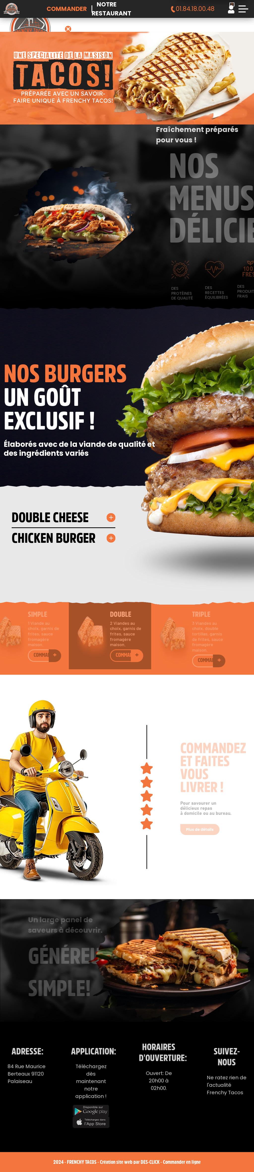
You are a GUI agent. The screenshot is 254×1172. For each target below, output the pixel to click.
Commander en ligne (182, 1162)
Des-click (150, 1162)
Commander (67, 9)
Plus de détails (201, 824)
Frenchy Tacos (81, 1162)
